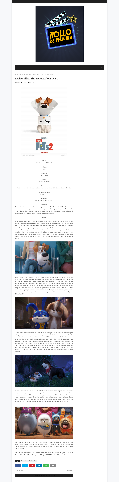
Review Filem (28, 74)
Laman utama (19, 74)
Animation (24, 461)
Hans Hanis (19, 82)
